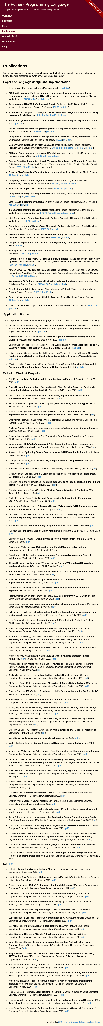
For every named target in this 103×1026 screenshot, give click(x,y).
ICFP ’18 (45, 229)
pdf (63, 88)
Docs (4, 26)
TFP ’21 (21, 167)
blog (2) (89, 148)
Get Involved (8, 41)
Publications (8, 31)
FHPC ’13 (92, 305)
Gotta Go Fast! (9, 36)
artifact (71, 148)
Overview (7, 16)
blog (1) (80, 148)
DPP (22, 659)
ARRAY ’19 (14, 205)
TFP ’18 (27, 221)
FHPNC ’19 (14, 197)
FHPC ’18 (55, 237)
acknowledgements (81, 1022)
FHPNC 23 (39, 132)
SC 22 (55, 148)
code (32, 197)
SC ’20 (55, 183)
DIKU (60, 1022)
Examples (7, 21)
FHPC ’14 (38, 292)
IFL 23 (56, 107)
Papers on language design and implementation (36, 82)
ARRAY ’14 (14, 300)
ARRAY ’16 (43, 284)
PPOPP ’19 (45, 213)
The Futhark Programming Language (36, 4)
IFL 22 (58, 140)
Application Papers (16, 314)
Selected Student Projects (21, 373)
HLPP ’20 (58, 188)
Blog (4, 47)
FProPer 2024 (44, 115)
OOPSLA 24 (29, 99)
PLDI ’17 (13, 265)
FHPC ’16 (13, 276)
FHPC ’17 (24, 254)
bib (67, 88)
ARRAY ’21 (14, 175)
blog (48, 99)
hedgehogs (95, 1022)
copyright (68, 1022)
